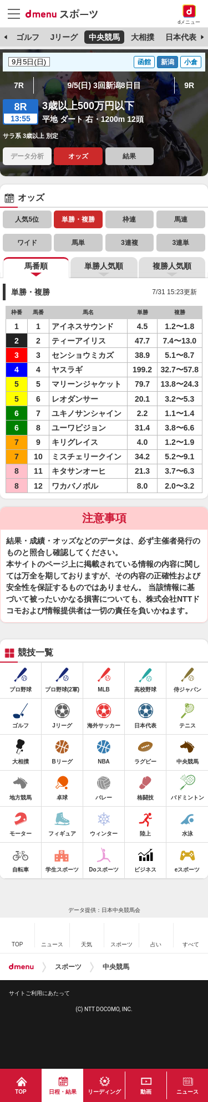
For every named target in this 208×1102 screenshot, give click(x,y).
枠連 (129, 219)
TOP (20, 1092)
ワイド (27, 243)
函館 (144, 62)
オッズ (78, 156)
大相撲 (142, 37)
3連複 (129, 243)
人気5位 (27, 219)
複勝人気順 (172, 266)
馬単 (78, 243)
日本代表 (180, 37)
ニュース (187, 1092)
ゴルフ (27, 37)
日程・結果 (63, 1092)
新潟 (167, 62)
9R (189, 85)
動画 (145, 1092)
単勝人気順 (103, 266)
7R (19, 85)
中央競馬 (104, 37)
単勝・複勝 (78, 219)
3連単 (180, 243)
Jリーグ (64, 37)
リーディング (104, 1092)
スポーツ (68, 967)
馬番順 (36, 266)
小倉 (190, 62)
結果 (129, 156)
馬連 (180, 219)
